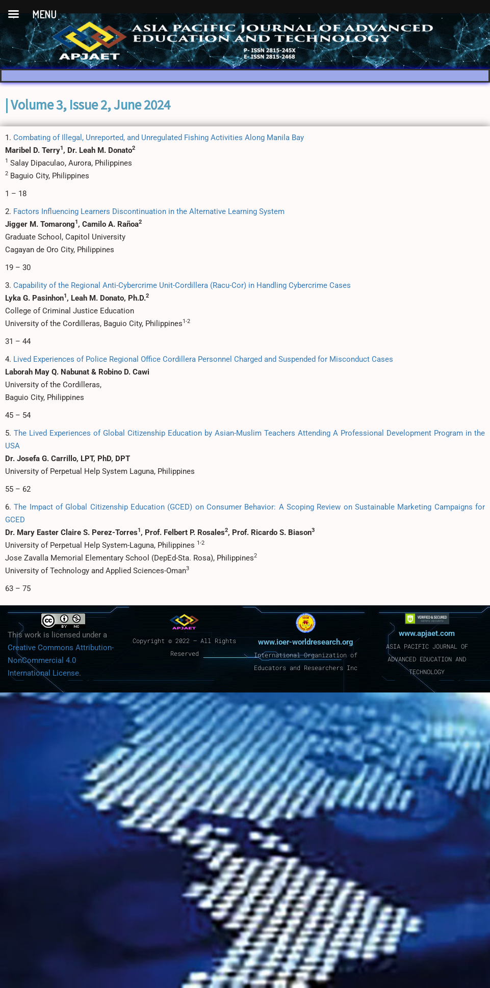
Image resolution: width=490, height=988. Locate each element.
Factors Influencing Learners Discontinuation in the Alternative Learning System (149, 211)
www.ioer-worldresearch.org (305, 642)
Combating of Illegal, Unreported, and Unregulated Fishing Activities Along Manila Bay (158, 137)
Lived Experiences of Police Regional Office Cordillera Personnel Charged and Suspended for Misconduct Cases (203, 359)
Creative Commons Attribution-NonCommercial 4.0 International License (61, 660)
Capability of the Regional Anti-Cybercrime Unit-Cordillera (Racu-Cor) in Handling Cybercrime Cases (182, 285)
